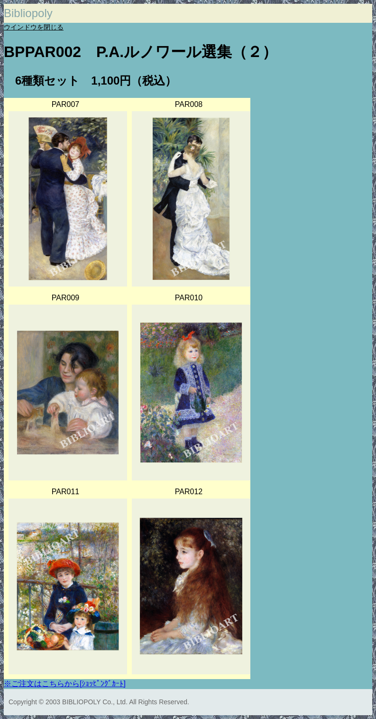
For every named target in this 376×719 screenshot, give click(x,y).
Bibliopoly (28, 13)
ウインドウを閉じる (34, 27)
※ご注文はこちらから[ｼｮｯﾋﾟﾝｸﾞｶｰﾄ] (65, 684)
